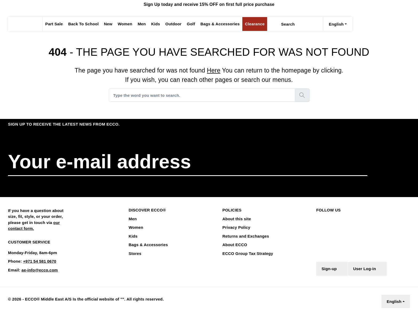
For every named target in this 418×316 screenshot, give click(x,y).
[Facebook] (317, 218)
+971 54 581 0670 (38, 261)
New (105, 24)
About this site (236, 219)
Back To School (81, 24)
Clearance (248, 24)
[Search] (267, 24)
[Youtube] (339, 218)
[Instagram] (327, 218)
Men (139, 24)
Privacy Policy (235, 227)
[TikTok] (351, 218)
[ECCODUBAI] (25, 24)
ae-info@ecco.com (37, 270)
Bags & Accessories (215, 24)
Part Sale (53, 24)
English (394, 301)
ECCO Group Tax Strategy (246, 253)
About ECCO (234, 244)
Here (213, 70)
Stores (134, 253)
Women (122, 24)
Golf (187, 24)
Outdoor (170, 24)
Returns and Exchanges (244, 236)
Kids (153, 24)
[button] (394, 162)
